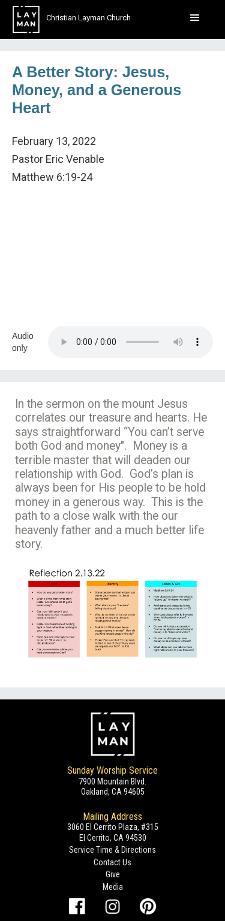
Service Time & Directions (112, 850)
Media (113, 887)
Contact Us (112, 862)
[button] (195, 18)
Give (113, 874)
